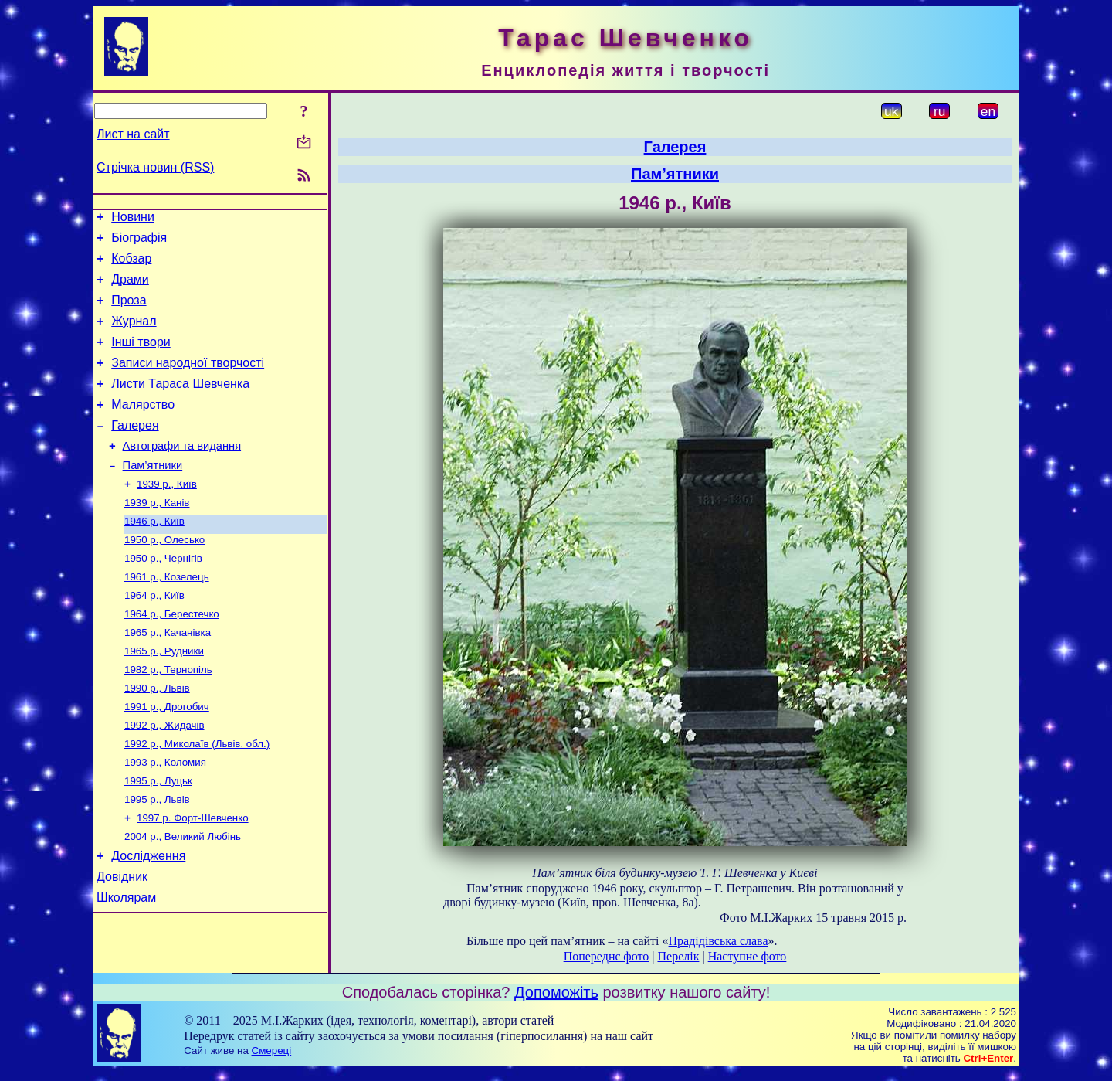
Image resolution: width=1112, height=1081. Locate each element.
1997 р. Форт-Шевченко (193, 877)
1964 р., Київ (154, 636)
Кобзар (131, 265)
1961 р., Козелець (166, 616)
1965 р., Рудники (164, 696)
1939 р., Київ (167, 516)
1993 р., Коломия (165, 817)
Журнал (133, 335)
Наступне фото (747, 956)
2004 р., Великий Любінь (182, 897)
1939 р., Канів (156, 536)
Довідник (122, 942)
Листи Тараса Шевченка (180, 404)
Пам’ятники (153, 495)
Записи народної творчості (187, 381)
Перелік (678, 956)
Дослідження (148, 919)
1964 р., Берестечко (171, 656)
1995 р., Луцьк (158, 837)
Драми (130, 288)
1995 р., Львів (157, 857)
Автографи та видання (182, 473)
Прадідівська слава (718, 940)
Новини (132, 219)
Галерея (134, 450)
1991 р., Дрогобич (166, 757)
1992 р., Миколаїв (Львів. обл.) (197, 797)
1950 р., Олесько (164, 576)
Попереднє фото (606, 956)
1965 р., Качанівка (167, 676)
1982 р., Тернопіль (168, 716)
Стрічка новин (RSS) (155, 167)
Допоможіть (556, 1000)
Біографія (139, 242)
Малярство (143, 427)
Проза (128, 311)
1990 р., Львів (157, 737)
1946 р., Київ (154, 556)
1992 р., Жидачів (164, 777)
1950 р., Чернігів (163, 596)
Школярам (126, 965)
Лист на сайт (133, 134)
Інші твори (141, 358)
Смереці (272, 1059)
